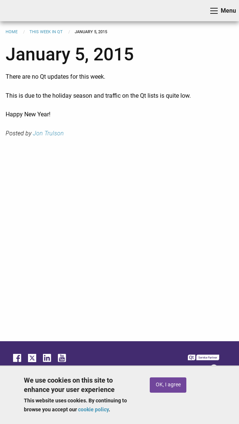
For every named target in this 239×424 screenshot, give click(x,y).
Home (12, 31)
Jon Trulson (48, 133)
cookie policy (93, 409)
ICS (17, 10)
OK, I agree (168, 384)
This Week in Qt (46, 31)
